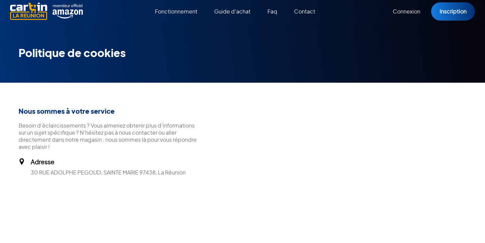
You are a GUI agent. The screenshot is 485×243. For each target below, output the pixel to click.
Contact (304, 11)
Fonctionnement (176, 11)
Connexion (406, 11)
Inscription (453, 11)
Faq (272, 11)
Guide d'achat (232, 11)
